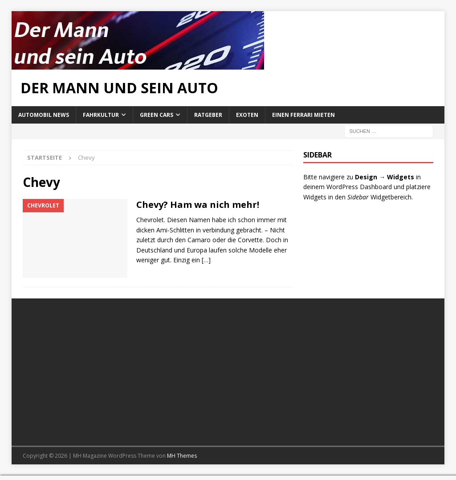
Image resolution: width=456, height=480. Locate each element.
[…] (206, 260)
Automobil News (43, 115)
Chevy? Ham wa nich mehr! (197, 205)
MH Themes (182, 455)
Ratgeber (208, 115)
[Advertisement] (123, 372)
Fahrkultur (101, 115)
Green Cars (156, 115)
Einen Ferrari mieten (303, 115)
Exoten (247, 115)
